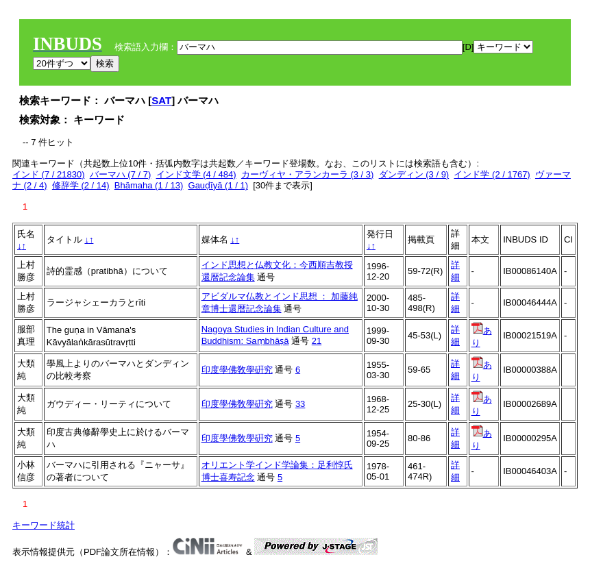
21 (316, 341)
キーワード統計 (43, 525)
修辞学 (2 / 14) (81, 185)
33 (300, 404)
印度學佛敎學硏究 (237, 369)
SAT (161, 100)
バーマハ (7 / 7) (120, 174)
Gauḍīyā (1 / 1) (218, 185)
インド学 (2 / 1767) (492, 174)
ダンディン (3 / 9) (414, 174)
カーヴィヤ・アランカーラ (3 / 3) (307, 174)
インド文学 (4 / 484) (196, 174)
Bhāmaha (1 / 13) (148, 185)
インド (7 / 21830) (48, 174)
